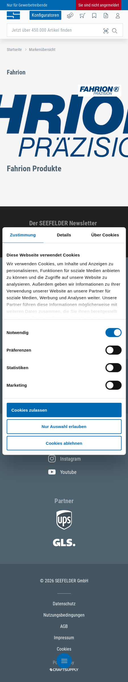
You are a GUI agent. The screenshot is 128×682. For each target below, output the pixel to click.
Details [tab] (64, 234)
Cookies (64, 649)
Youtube (62, 472)
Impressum (64, 637)
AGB (64, 626)
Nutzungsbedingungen (64, 615)
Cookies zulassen (29, 409)
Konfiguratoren (45, 15)
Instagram (64, 458)
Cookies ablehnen (64, 443)
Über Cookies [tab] (105, 234)
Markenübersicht (42, 49)
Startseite (14, 49)
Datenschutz (64, 603)
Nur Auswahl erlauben (64, 426)
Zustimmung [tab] (23, 234)
